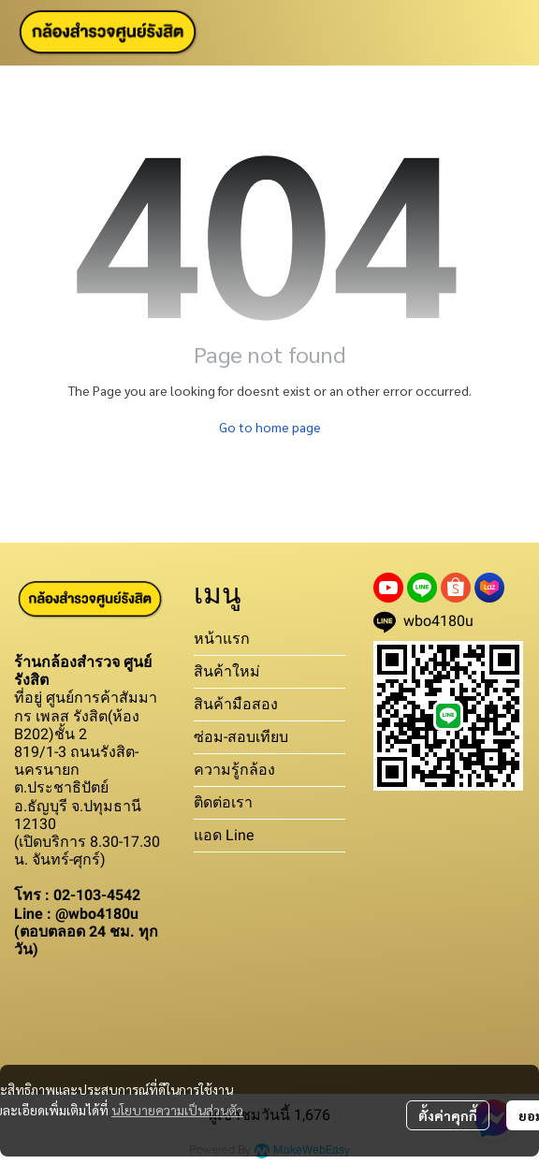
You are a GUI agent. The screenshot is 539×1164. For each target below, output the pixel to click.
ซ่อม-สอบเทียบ (241, 737)
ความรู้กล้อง (234, 769)
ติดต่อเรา (223, 802)
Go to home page (270, 426)
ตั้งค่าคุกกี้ (447, 1115)
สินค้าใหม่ (227, 671)
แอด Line (224, 835)
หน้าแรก (222, 638)
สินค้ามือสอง (236, 704)
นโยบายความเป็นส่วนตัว (177, 1109)
